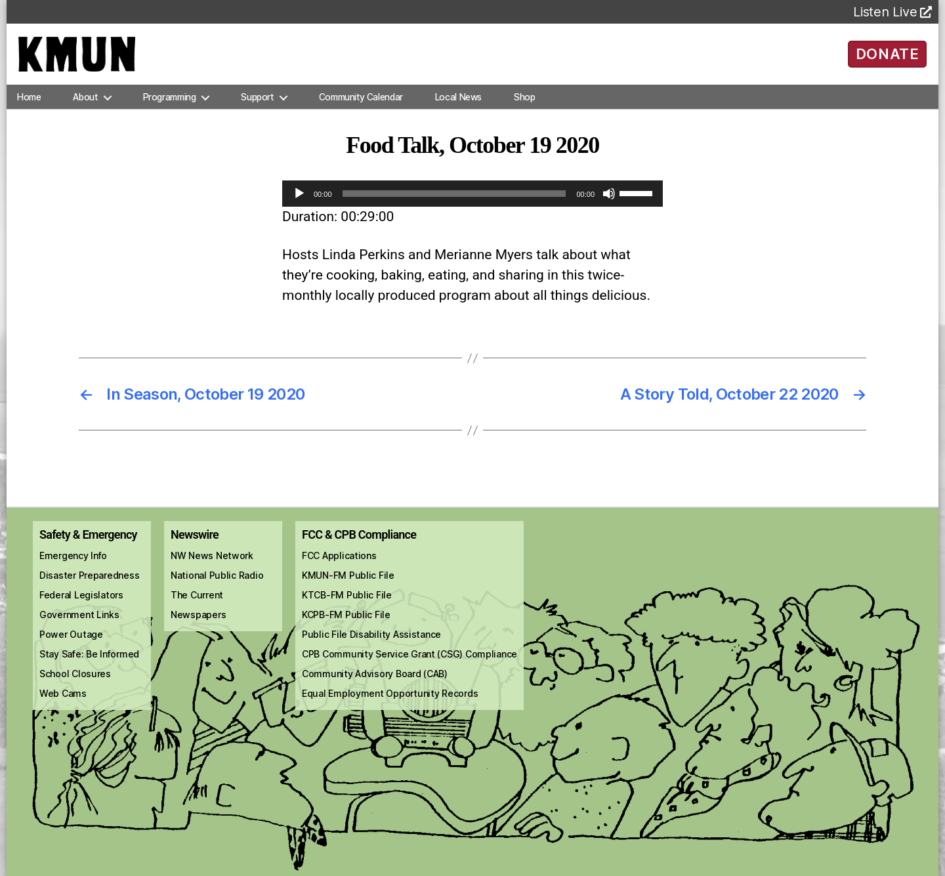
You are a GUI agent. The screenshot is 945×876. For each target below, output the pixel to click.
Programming (169, 107)
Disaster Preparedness (89, 586)
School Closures (75, 684)
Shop (524, 107)
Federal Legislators (81, 606)
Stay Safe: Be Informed (89, 665)
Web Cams (63, 704)
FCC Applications (339, 566)
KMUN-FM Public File (348, 586)
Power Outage (71, 645)
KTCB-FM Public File (347, 606)
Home (29, 107)
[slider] (454, 204)
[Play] (299, 204)
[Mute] (609, 204)
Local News (458, 107)
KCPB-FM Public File (346, 625)
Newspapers (198, 625)
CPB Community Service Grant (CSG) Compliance (409, 665)
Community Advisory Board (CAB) (375, 684)
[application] (472, 205)
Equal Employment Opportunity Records (390, 704)
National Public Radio (217, 586)
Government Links (79, 625)
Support (257, 107)
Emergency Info (73, 566)
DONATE (887, 59)
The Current (197, 606)
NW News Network (212, 566)
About (85, 107)
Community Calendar (361, 107)
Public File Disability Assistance (371, 645)
